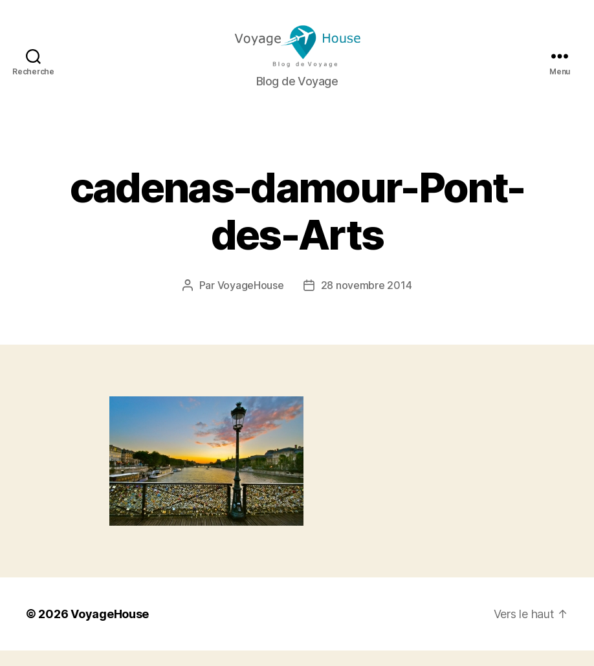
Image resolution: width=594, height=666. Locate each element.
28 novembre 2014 (366, 300)
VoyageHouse (250, 300)
